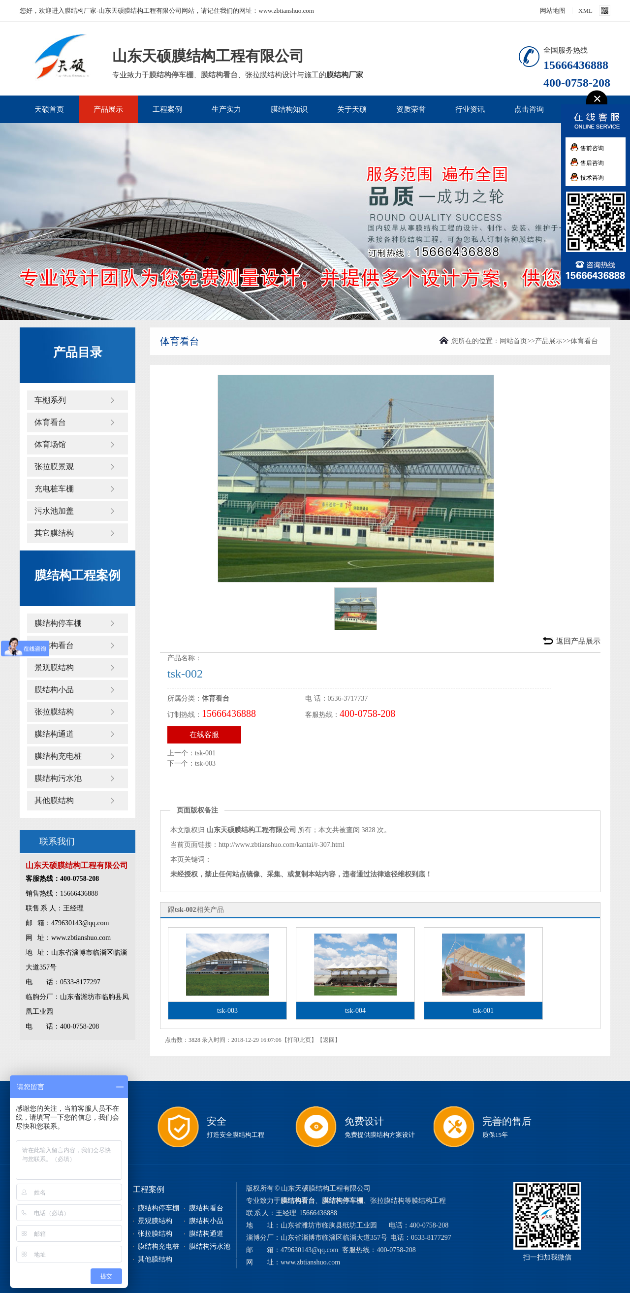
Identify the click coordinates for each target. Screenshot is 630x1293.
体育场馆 (50, 444)
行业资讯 (470, 109)
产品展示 (108, 109)
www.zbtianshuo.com (310, 1262)
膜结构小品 (54, 689)
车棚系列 (50, 400)
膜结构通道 (54, 734)
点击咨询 (529, 109)
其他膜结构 (54, 800)
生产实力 (226, 109)
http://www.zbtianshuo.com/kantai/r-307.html (282, 844)
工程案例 (167, 109)
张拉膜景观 (54, 466)
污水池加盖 (54, 511)
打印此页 (299, 1039)
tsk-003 (205, 763)
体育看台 (50, 422)
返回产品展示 (578, 641)
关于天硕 (352, 109)
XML (585, 10)
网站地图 (553, 10)
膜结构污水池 (58, 778)
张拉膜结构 (54, 712)
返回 (329, 1039)
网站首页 (513, 341)
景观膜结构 (54, 667)
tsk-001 (205, 753)
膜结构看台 (219, 75)
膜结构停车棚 (171, 75)
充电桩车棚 (54, 489)
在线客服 (204, 735)
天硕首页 (49, 109)
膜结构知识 (289, 109)
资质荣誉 (411, 109)
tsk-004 (355, 1010)
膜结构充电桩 (58, 756)
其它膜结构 (54, 533)
